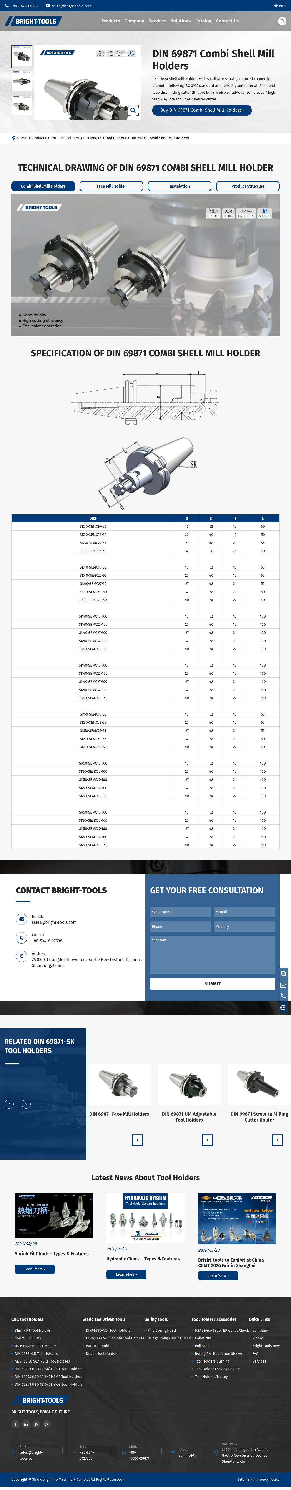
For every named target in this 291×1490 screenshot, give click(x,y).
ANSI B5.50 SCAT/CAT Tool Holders (42, 1364)
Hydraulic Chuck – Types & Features (143, 1262)
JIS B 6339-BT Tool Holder (35, 1349)
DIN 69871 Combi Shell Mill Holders (159, 138)
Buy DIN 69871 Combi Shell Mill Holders (204, 110)
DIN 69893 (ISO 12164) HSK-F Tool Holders (48, 1380)
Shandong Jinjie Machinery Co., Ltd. (61, 1483)
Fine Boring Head (162, 1333)
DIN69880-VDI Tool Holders (108, 1333)
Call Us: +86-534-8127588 (47, 938)
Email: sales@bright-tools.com (54, 919)
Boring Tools (156, 1322)
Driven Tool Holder (101, 1357)
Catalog (203, 21)
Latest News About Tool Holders (145, 1179)
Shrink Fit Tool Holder (32, 1333)
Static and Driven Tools (104, 1322)
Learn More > (34, 1272)
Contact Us (227, 21)
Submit (213, 984)
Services (157, 21)
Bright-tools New (266, 1349)
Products (110, 21)
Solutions (181, 21)
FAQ (255, 1357)
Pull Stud (202, 1349)
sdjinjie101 (187, 1458)
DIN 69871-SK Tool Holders (104, 138)
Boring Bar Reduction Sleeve (218, 1357)
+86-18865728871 (139, 1458)
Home (22, 138)
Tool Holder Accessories (214, 1322)
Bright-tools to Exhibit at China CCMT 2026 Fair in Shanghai (231, 1265)
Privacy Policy (268, 1483)
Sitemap (245, 1483)
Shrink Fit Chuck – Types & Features (52, 1257)
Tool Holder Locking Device (217, 1372)
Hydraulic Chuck (28, 1341)
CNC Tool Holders (64, 138)
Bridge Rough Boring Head (169, 1341)
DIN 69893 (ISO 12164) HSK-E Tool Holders (48, 1387)
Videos (257, 1341)
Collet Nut (203, 1341)
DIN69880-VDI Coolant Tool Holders (115, 1341)
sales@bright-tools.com (68, 5)
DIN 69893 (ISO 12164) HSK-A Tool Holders (48, 1372)
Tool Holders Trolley (211, 1380)
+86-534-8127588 (21, 5)
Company (134, 21)
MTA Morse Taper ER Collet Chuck (222, 1333)
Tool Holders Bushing (212, 1364)
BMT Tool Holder (99, 1349)
